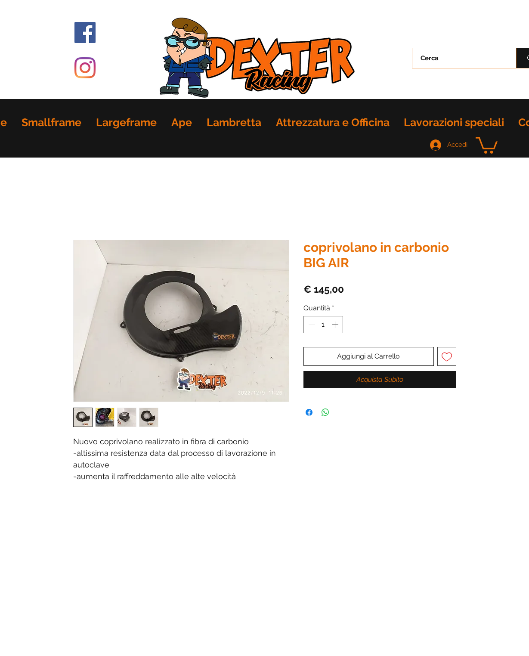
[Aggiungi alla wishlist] (446, 356)
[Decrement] (311, 324)
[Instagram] (85, 67)
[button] (487, 144)
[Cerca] (459, 58)
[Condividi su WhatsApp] (325, 412)
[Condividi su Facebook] (309, 412)
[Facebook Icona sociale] (85, 32)
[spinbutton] (323, 324)
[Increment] (336, 324)
